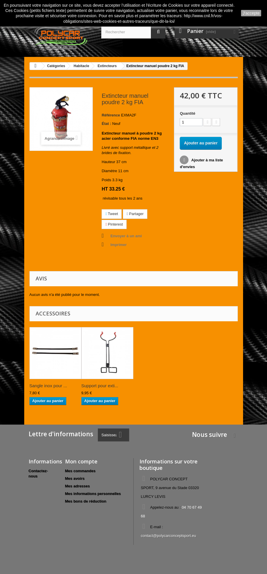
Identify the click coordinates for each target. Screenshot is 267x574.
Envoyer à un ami (126, 236)
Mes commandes (80, 471)
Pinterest (114, 224)
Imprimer (118, 244)
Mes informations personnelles (93, 493)
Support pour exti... (99, 385)
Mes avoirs (75, 478)
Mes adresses (77, 486)
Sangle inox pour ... (48, 385)
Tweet (111, 214)
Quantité (187, 113)
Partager (135, 214)
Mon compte (81, 461)
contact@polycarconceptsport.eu (168, 535)
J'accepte (251, 13)
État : (106, 123)
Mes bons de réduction (86, 501)
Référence (111, 115)
